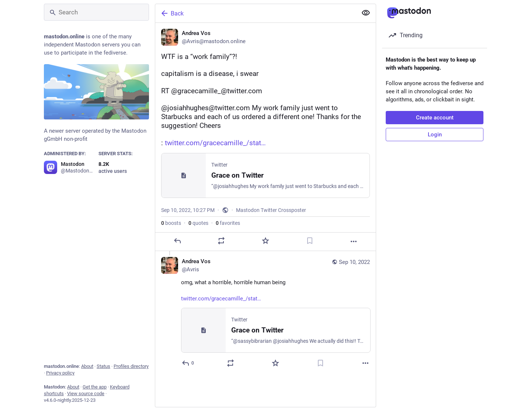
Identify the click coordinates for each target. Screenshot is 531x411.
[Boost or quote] (221, 240)
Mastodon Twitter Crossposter (271, 210)
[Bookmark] (309, 240)
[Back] (255, 13)
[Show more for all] (366, 13)
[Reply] (177, 240)
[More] (353, 241)
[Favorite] (265, 240)
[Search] (96, 12)
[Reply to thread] (188, 363)
